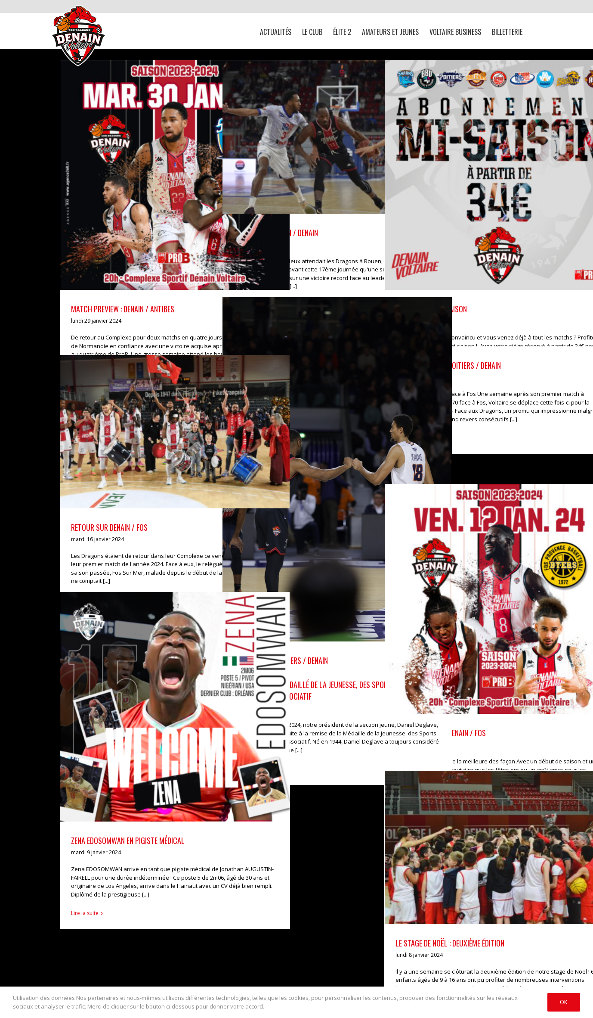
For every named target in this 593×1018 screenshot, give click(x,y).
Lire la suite (85, 913)
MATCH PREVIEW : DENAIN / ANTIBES (122, 308)
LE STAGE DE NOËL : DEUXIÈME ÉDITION (449, 943)
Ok (564, 1002)
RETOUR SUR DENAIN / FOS (109, 527)
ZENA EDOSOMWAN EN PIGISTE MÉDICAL (128, 840)
